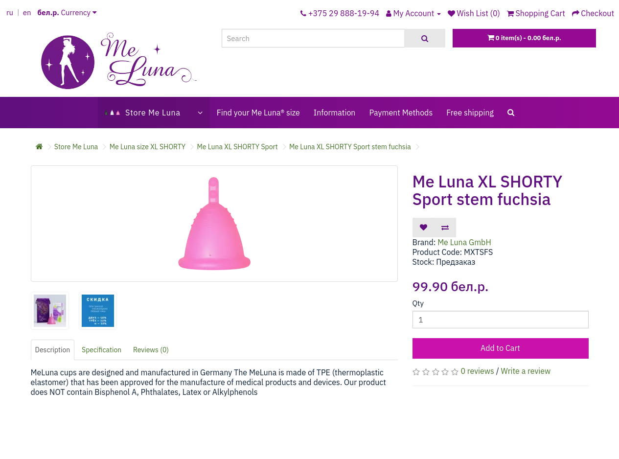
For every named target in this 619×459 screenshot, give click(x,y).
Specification (101, 349)
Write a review (526, 371)
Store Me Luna (76, 146)
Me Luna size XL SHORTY (147, 146)
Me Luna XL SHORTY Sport (237, 146)
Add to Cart (500, 348)
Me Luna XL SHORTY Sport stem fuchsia (350, 146)
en (27, 12)
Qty (418, 303)
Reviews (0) (151, 349)
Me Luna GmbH (464, 242)
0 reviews (477, 371)
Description (52, 349)
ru (9, 12)
